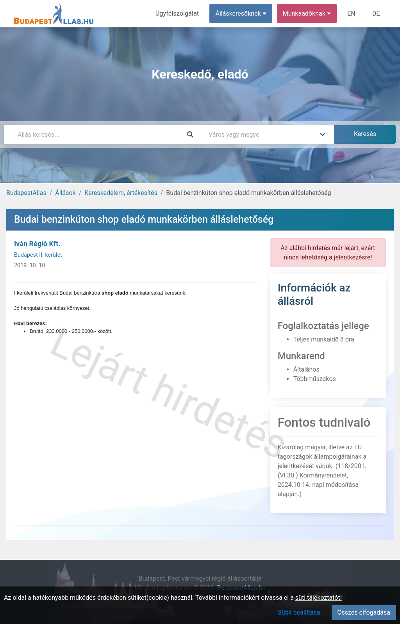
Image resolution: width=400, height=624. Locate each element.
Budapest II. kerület (38, 255)
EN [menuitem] (352, 13)
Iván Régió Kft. (37, 244)
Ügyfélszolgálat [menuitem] (178, 13)
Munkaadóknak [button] (308, 13)
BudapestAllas (26, 193)
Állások (65, 193)
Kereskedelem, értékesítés (120, 193)
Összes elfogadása (364, 612)
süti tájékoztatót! (318, 597)
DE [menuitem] (376, 13)
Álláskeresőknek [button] (241, 13)
